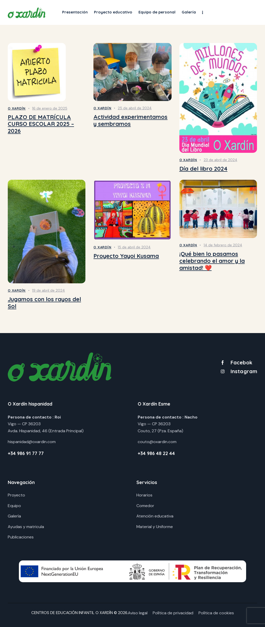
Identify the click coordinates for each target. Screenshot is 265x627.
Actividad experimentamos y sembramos (130, 120)
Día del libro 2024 (203, 168)
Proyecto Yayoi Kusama (126, 256)
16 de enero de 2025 (49, 108)
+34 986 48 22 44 (156, 453)
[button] (202, 12)
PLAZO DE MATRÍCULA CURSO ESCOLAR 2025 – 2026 (41, 124)
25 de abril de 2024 (135, 108)
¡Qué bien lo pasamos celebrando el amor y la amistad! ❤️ (212, 260)
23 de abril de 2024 (220, 159)
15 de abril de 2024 (134, 247)
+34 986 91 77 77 (26, 453)
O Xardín (17, 108)
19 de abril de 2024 (48, 290)
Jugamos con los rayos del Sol (44, 302)
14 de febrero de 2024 (223, 245)
